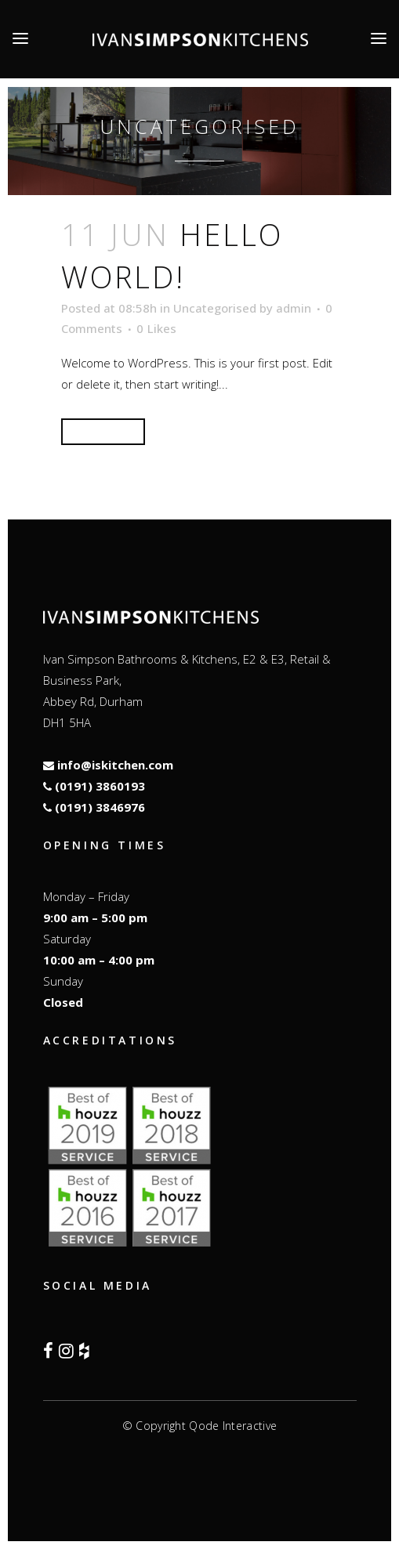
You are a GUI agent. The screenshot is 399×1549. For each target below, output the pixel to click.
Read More (103, 431)
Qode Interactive (233, 1425)
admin (293, 308)
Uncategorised (214, 308)
